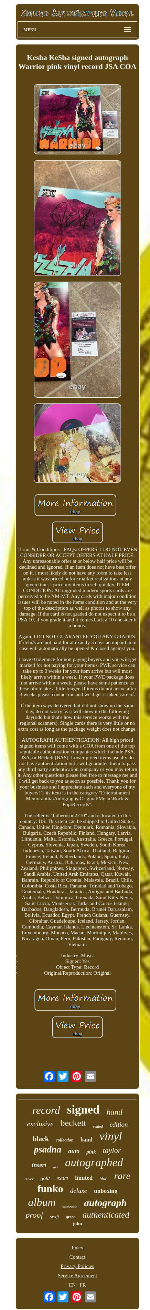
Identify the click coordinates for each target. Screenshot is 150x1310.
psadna (48, 1149)
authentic (70, 1207)
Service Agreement (77, 1275)
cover (29, 1178)
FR (82, 1285)
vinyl (110, 1136)
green (71, 1217)
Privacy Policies (77, 1266)
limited (84, 1178)
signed (83, 1109)
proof (34, 1214)
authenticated (106, 1214)
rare (122, 1175)
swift (54, 1216)
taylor (112, 1150)
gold (45, 1178)
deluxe (78, 1190)
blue (103, 1178)
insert (39, 1165)
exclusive (40, 1124)
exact (62, 1178)
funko (50, 1188)
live (55, 1167)
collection (65, 1140)
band (87, 1140)
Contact (77, 1257)
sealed (98, 1126)
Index (77, 1247)
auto (73, 1151)
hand (114, 1112)
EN (72, 1285)
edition (119, 1124)
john (77, 1223)
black (41, 1139)
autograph (105, 1202)
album (42, 1202)
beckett (73, 1123)
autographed (94, 1162)
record (46, 1110)
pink (91, 1152)
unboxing (105, 1191)
